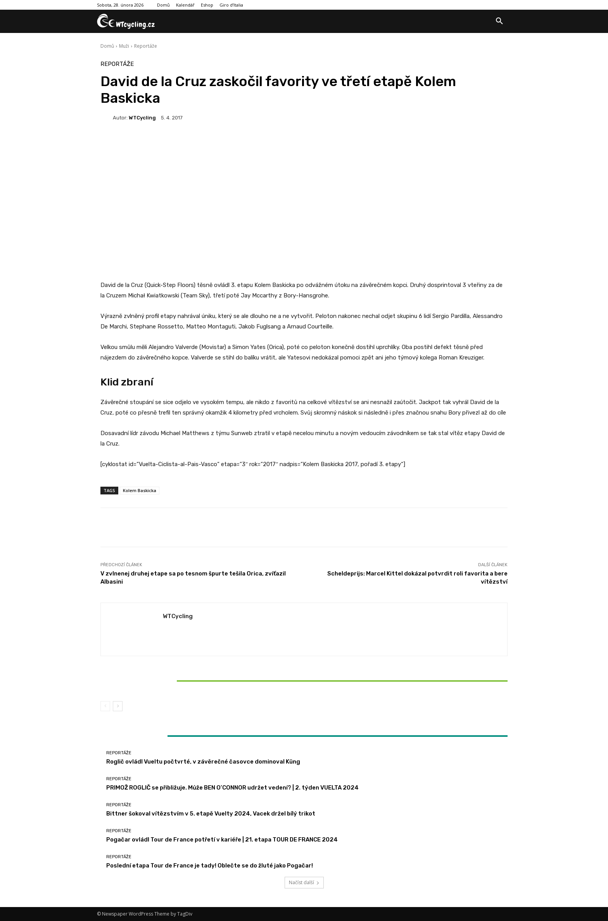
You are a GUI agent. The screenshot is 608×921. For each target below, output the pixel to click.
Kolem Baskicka (139, 490)
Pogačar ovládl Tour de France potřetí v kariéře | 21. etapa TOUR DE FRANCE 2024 (222, 839)
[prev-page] (105, 706)
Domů (107, 46)
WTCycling (142, 117)
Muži (124, 46)
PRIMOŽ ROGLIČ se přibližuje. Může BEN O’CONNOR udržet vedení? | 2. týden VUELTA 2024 (232, 787)
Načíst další (304, 882)
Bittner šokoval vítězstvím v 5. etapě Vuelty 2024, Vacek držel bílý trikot (167, 681)
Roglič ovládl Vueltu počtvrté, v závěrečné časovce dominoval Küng (203, 761)
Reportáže (145, 46)
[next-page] (118, 706)
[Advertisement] (304, 191)
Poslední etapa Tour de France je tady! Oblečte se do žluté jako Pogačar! (209, 865)
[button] (499, 21)
